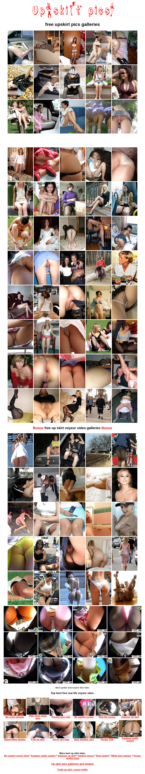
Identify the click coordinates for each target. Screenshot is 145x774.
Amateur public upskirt (43, 756)
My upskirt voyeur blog (16, 756)
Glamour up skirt (67, 756)
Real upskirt (102, 756)
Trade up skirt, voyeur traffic (72, 769)
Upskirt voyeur (86, 756)
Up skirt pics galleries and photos (72, 763)
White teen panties (121, 756)
